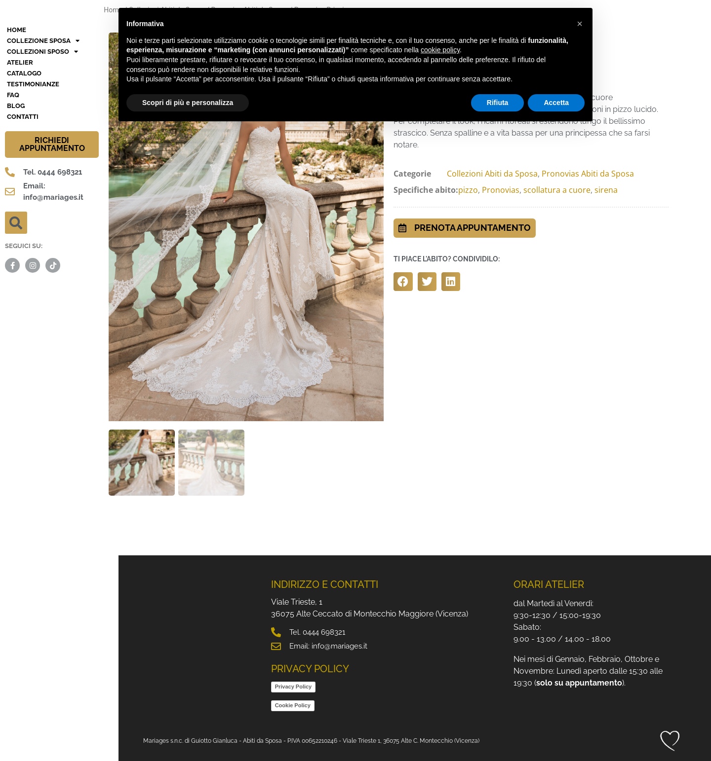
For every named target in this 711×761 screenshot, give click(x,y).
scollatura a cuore (557, 189)
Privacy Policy (293, 685)
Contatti (23, 198)
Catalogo (24, 155)
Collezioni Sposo (42, 133)
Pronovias (500, 189)
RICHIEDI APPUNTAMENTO (52, 226)
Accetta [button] (556, 103)
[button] (16, 304)
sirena (606, 189)
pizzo (468, 189)
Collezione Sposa (43, 122)
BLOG (16, 187)
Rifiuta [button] (498, 103)
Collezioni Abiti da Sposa (492, 173)
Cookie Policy (293, 703)
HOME (16, 111)
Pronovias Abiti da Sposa (588, 173)
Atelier (20, 144)
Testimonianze (33, 166)
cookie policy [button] (440, 50)
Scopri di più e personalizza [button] (187, 103)
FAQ (13, 177)
